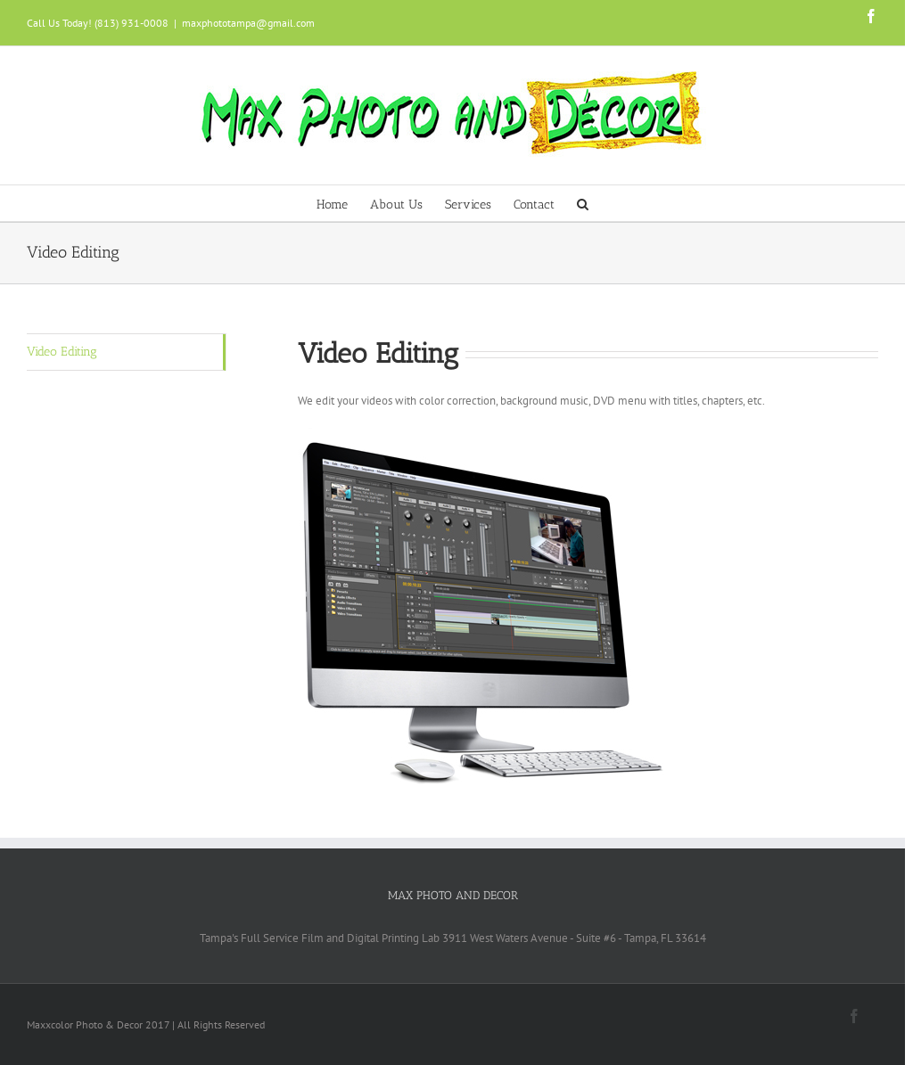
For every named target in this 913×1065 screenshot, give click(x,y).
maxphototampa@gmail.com (248, 22)
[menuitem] (343, 203)
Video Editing (62, 351)
